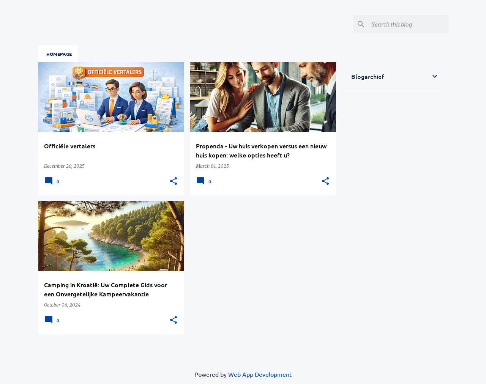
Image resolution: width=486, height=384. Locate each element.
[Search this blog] (408, 24)
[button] (173, 181)
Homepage (59, 54)
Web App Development (260, 374)
